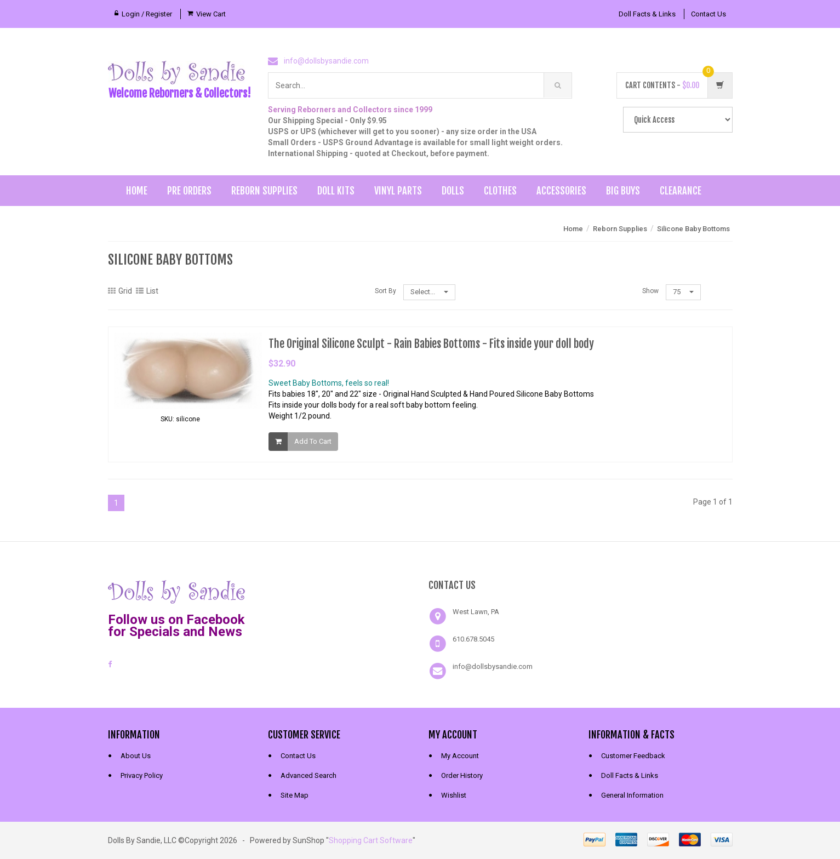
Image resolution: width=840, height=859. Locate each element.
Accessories (561, 191)
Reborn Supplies (264, 191)
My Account (460, 756)
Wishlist (453, 795)
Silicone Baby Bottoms (693, 229)
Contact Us (708, 14)
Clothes (500, 191)
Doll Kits (336, 191)
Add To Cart (313, 441)
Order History (462, 775)
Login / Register (147, 14)
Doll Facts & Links (647, 14)
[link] (340, 590)
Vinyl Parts (398, 191)
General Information (632, 795)
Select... (429, 292)
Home (136, 191)
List (147, 291)
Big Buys (623, 191)
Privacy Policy (142, 775)
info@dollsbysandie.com (326, 60)
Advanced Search (308, 775)
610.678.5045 (473, 639)
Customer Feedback (633, 756)
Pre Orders (189, 191)
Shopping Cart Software (371, 840)
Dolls (453, 191)
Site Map (294, 795)
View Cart (211, 14)
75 (683, 292)
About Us (136, 756)
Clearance (680, 191)
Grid (120, 291)
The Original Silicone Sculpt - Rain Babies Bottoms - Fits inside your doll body (431, 344)
